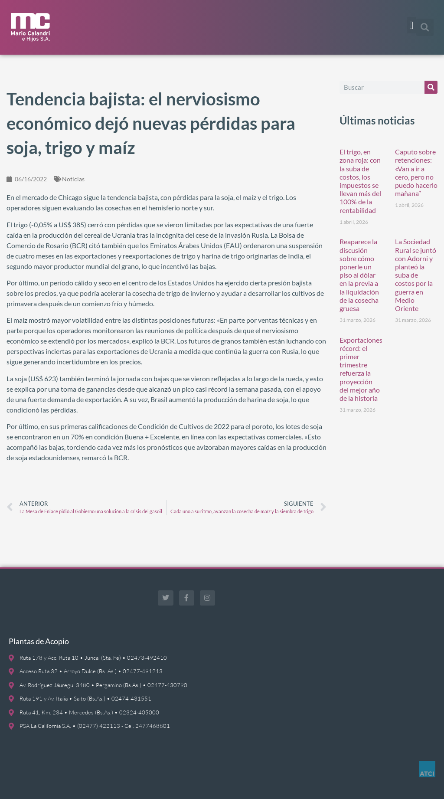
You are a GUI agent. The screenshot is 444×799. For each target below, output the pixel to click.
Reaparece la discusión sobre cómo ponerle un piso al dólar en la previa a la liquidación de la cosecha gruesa (359, 274)
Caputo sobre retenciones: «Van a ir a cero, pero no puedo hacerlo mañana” (416, 172)
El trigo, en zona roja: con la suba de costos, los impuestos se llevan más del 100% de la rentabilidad (360, 180)
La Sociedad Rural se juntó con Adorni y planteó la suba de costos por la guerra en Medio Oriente (415, 274)
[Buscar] (430, 87)
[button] (411, 25)
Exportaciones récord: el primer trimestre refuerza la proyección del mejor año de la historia (361, 369)
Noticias (73, 179)
